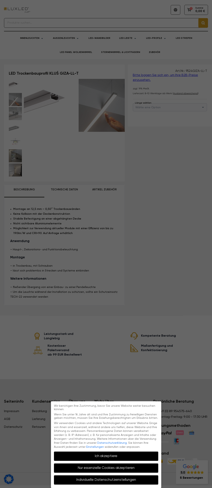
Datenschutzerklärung (112, 443)
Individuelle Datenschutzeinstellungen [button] (106, 480)
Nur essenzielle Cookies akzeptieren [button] (106, 468)
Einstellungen (95, 447)
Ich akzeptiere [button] (106, 456)
